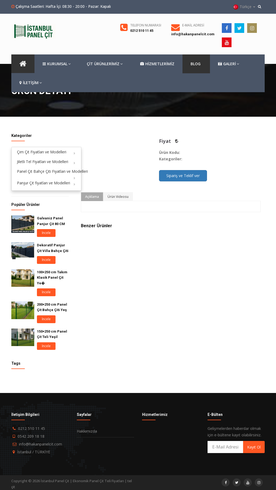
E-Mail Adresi (193, 25)
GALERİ (228, 64)
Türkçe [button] (244, 7)
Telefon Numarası (145, 25)
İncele (46, 232)
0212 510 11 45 (141, 31)
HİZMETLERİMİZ (157, 64)
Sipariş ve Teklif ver (183, 175)
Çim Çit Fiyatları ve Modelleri (41, 151)
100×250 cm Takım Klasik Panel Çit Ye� (52, 277)
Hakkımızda (87, 431)
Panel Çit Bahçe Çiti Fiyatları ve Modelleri (49, 171)
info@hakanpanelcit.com (193, 34)
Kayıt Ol (254, 447)
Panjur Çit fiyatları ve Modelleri (43, 182)
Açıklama (92, 196)
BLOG (196, 63)
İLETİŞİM (30, 82)
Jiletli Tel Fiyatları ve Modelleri (42, 161)
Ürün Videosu (118, 196)
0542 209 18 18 (31, 436)
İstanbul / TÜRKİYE (33, 451)
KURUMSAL (57, 64)
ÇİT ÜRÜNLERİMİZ (105, 63)
